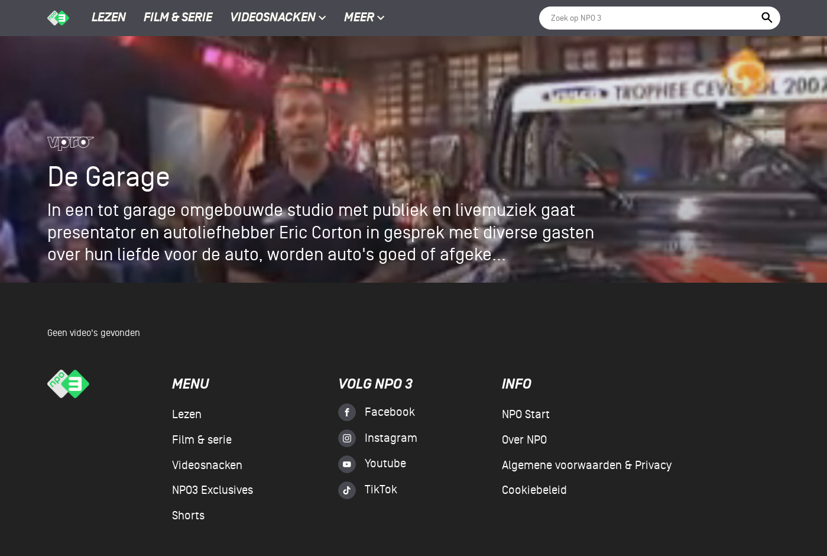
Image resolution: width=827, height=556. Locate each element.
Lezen (109, 18)
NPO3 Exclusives (212, 490)
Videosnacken (273, 18)
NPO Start (526, 414)
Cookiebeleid (534, 490)
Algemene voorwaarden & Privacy (587, 465)
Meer (364, 18)
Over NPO (524, 440)
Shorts (188, 515)
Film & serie (178, 18)
